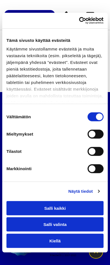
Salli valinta (55, 224)
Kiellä (55, 240)
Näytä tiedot (80, 191)
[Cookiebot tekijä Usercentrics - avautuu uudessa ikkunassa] (79, 20)
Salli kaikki (55, 208)
